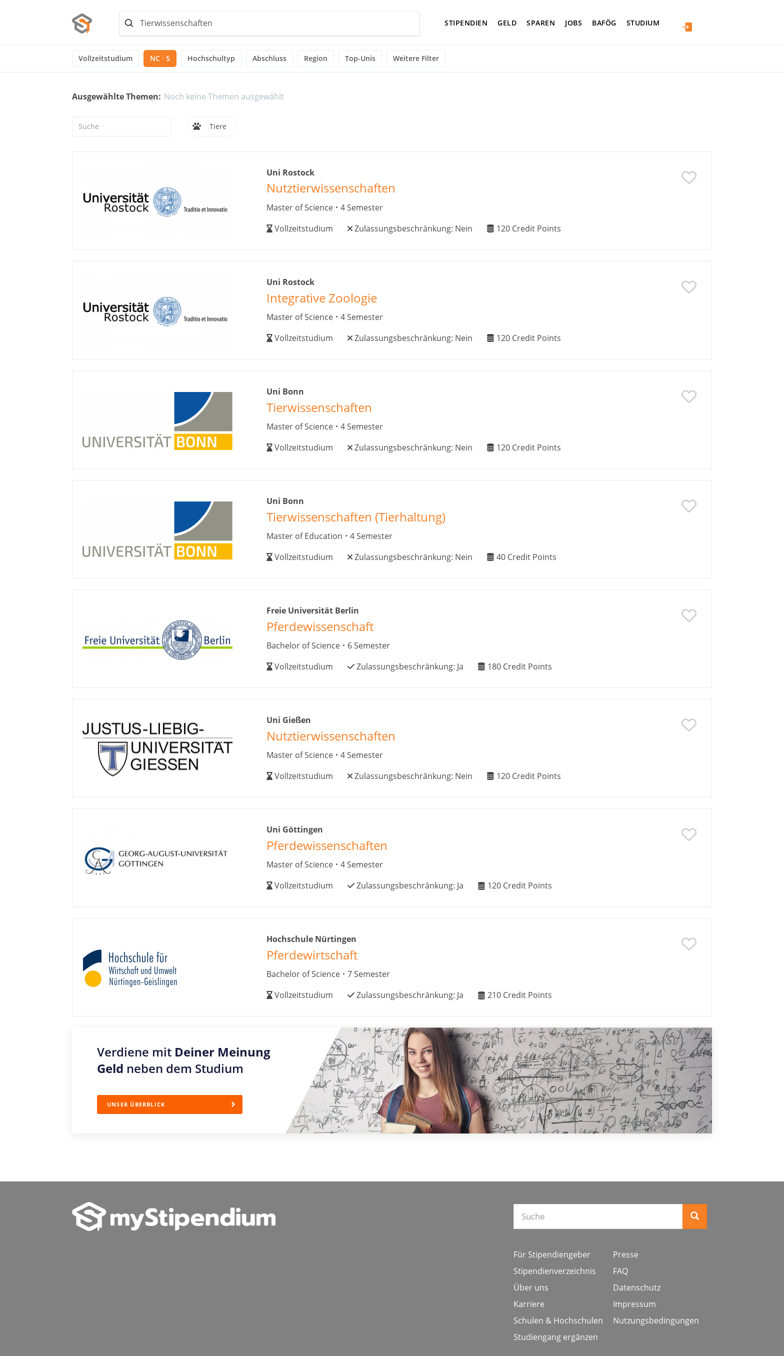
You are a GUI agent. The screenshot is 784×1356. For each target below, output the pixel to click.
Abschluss (269, 58)
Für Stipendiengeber (552, 1254)
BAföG (604, 23)
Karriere (529, 1304)
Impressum (634, 1304)
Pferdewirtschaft (312, 954)
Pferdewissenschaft (320, 626)
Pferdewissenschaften (327, 845)
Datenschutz (636, 1287)
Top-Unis (360, 58)
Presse (625, 1254)
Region (316, 58)
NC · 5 (160, 58)
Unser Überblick (140, 1104)
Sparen (540, 23)
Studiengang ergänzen (556, 1337)
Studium (643, 23)
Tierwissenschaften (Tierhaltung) (356, 516)
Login (687, 27)
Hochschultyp (211, 58)
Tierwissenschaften (319, 407)
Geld (507, 23)
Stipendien (466, 23)
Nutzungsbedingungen (656, 1320)
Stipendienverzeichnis (555, 1271)
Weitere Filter (416, 58)
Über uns (531, 1287)
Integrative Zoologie (321, 298)
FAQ (620, 1271)
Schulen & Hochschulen (558, 1320)
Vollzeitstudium (105, 58)
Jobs (573, 23)
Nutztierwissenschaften (331, 188)
